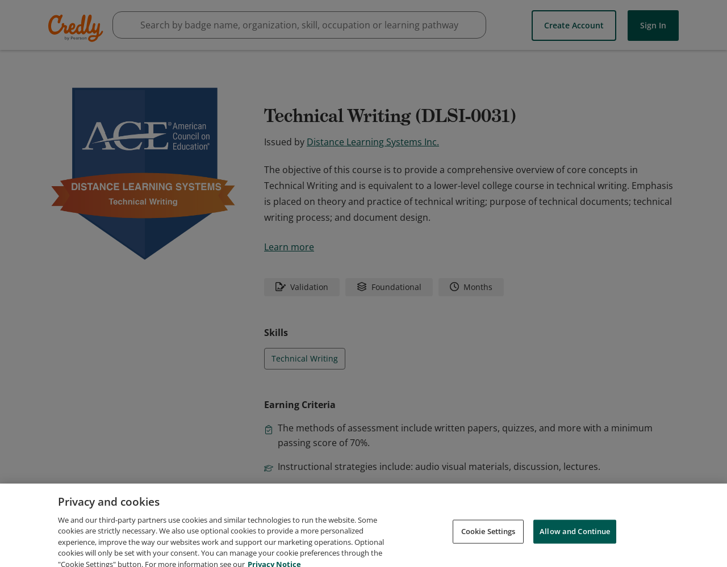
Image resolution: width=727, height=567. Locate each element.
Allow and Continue (575, 543)
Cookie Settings (488, 543)
